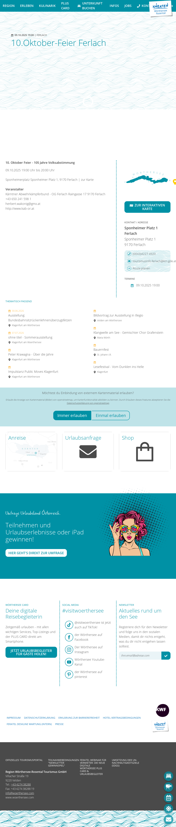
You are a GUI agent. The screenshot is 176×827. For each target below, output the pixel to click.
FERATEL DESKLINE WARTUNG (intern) (29, 724)
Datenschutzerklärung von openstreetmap (88, 403)
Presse (59, 724)
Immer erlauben (72, 415)
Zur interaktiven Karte (147, 207)
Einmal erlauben (111, 415)
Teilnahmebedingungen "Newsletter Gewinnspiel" (61, 763)
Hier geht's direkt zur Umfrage (36, 553)
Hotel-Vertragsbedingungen (122, 717)
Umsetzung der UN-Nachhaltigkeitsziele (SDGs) (125, 763)
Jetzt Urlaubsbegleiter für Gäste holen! (31, 652)
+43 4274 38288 (21, 784)
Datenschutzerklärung (39, 717)
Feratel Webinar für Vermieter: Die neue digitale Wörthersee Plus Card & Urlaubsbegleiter (93, 767)
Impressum (14, 717)
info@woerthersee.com (20, 793)
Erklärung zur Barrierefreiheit (79, 717)
